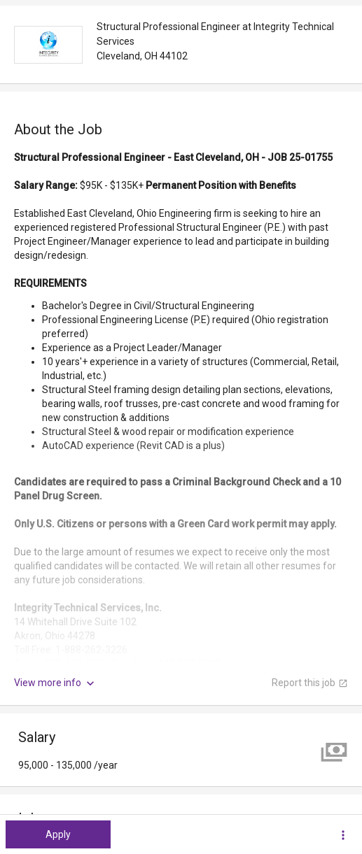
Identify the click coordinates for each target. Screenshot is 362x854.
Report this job (310, 682)
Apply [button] (58, 834)
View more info (55, 683)
